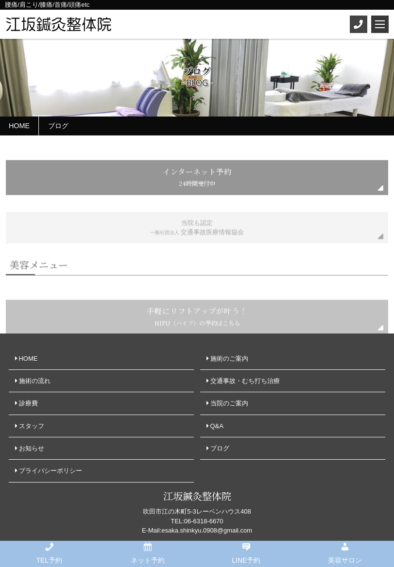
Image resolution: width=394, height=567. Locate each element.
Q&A (216, 426)
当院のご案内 (229, 403)
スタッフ (31, 426)
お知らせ (31, 448)
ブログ (219, 448)
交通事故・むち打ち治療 (245, 380)
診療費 (28, 403)
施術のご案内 (229, 358)
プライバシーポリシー (50, 470)
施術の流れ (35, 380)
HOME (28, 358)
